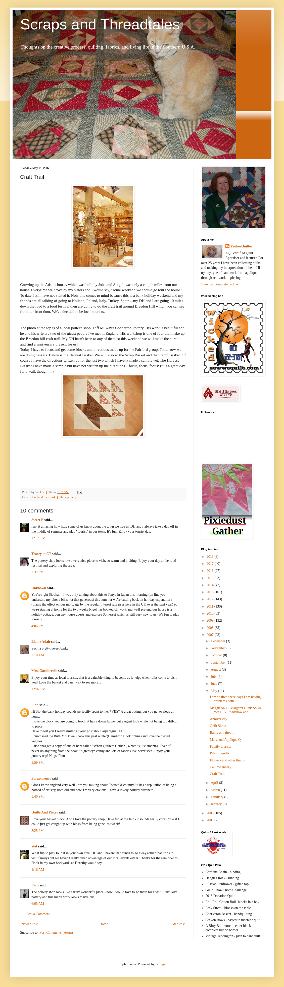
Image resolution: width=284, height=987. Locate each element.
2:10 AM (37, 655)
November (218, 648)
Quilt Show (218, 726)
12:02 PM (38, 689)
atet (34, 846)
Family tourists (220, 746)
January (216, 804)
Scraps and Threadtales (100, 24)
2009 (211, 620)
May (214, 691)
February (217, 797)
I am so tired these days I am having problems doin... (235, 699)
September (218, 662)
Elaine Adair (41, 641)
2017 (211, 564)
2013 (211, 592)
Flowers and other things (227, 760)
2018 (211, 557)
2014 (211, 585)
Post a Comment (38, 914)
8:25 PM (37, 831)
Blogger (160, 964)
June (214, 683)
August (216, 669)
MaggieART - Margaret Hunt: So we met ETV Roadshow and (236, 710)
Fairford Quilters (55, 497)
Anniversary (218, 719)
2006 (211, 813)
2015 (211, 578)
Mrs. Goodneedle (44, 671)
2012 (211, 599)
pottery (71, 497)
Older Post (177, 924)
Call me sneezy (220, 767)
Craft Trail (217, 774)
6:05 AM (37, 904)
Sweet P (37, 520)
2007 (211, 635)
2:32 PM (37, 572)
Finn (34, 705)
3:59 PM (37, 762)
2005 (211, 820)
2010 (211, 613)
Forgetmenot (41, 778)
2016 (211, 571)
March (216, 790)
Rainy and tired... (222, 733)
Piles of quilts (219, 753)
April (215, 783)
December (218, 641)
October (217, 655)
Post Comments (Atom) (56, 932)
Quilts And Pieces (44, 812)
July (214, 676)
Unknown (38, 588)
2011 (210, 606)
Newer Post (29, 924)
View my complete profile (219, 284)
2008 (211, 628)
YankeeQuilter (241, 246)
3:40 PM (37, 796)
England (37, 497)
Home (104, 924)
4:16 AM (37, 870)
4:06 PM (37, 626)
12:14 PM (38, 538)
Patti (35, 885)
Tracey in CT (41, 554)
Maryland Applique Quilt (228, 740)
